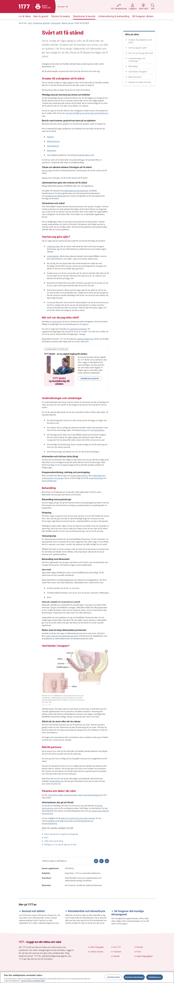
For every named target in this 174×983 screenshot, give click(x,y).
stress (84, 430)
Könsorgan (55, 23)
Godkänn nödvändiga (134, 977)
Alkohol (45, 178)
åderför (53, 141)
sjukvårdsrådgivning (85, 339)
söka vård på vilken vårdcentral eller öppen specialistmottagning (74, 795)
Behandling (133, 66)
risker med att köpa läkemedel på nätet (62, 636)
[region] (87, 977)
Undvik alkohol (53, 256)
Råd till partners (135, 77)
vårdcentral (57, 321)
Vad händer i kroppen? (137, 71)
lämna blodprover (49, 481)
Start (30, 23)
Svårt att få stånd (82, 23)
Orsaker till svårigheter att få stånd (140, 41)
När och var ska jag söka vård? (140, 53)
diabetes (50, 137)
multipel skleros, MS (85, 155)
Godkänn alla (155, 977)
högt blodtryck (53, 146)
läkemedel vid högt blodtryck (76, 190)
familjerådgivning (56, 781)
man (44, 212)
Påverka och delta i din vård (139, 82)
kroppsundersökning (78, 475)
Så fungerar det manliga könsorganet (127, 913)
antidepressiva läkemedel (55, 196)
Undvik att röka (53, 246)
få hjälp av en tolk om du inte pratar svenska (77, 818)
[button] (107, 861)
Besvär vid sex (68, 23)
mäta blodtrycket (96, 478)
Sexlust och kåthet (33, 911)
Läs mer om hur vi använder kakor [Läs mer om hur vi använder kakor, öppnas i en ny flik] (33, 981)
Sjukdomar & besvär (41, 23)
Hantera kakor (113, 977)
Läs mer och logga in (89, 378)
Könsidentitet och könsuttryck (86, 911)
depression (51, 150)
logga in (85, 324)
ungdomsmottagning (78, 329)
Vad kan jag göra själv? (137, 48)
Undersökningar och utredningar (136, 59)
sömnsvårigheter (98, 430)
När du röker (47, 170)
